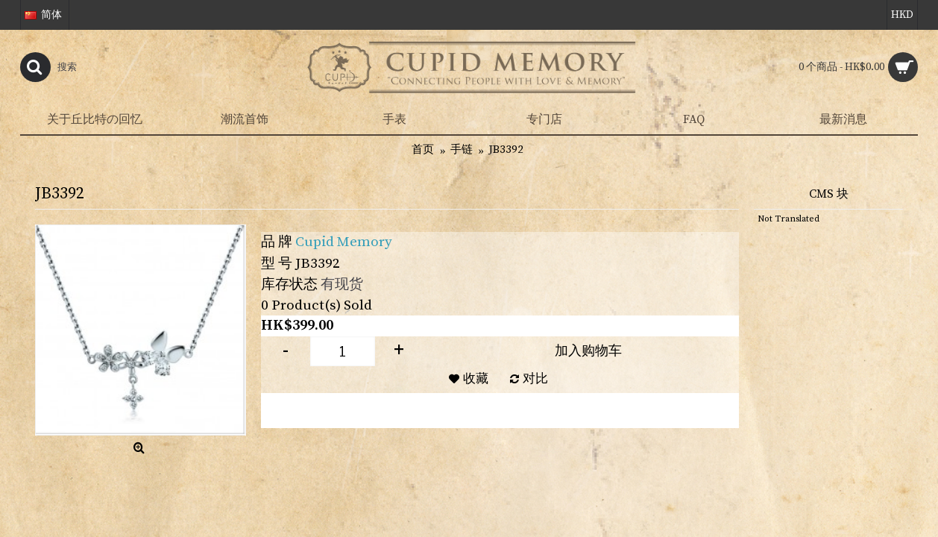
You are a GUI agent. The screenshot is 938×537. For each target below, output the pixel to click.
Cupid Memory (343, 242)
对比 (535, 379)
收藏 (475, 379)
